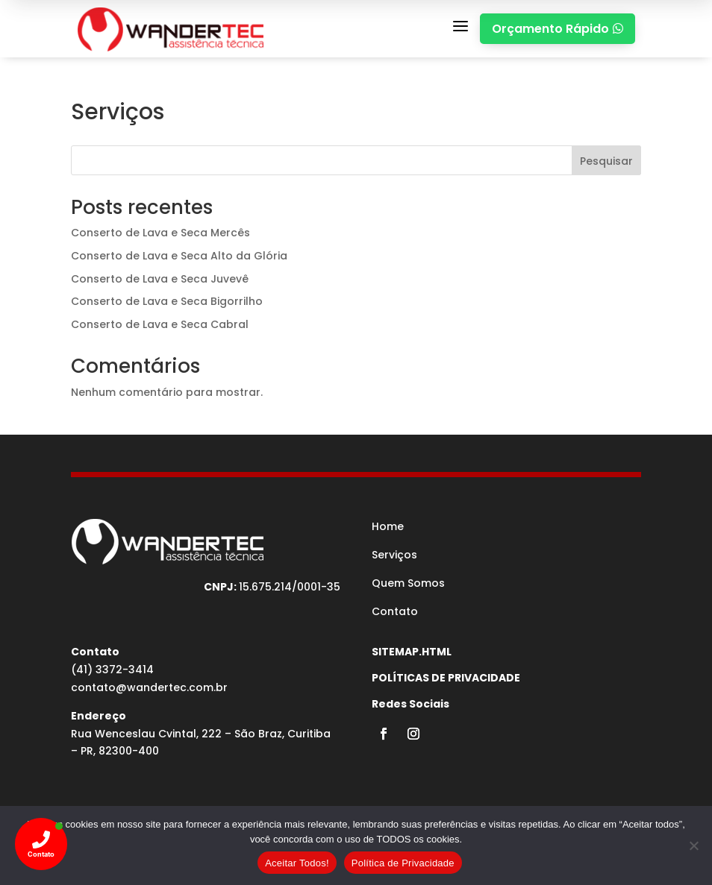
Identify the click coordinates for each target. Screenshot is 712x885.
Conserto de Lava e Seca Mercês (160, 232)
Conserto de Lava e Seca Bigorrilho (167, 301)
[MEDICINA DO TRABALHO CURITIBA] (170, 28)
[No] (693, 845)
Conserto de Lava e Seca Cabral (160, 324)
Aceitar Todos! (297, 863)
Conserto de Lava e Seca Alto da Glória (179, 255)
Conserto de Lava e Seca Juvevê (160, 278)
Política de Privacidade (403, 863)
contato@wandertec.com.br (149, 687)
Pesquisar (606, 161)
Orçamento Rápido (557, 28)
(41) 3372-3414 (112, 669)
